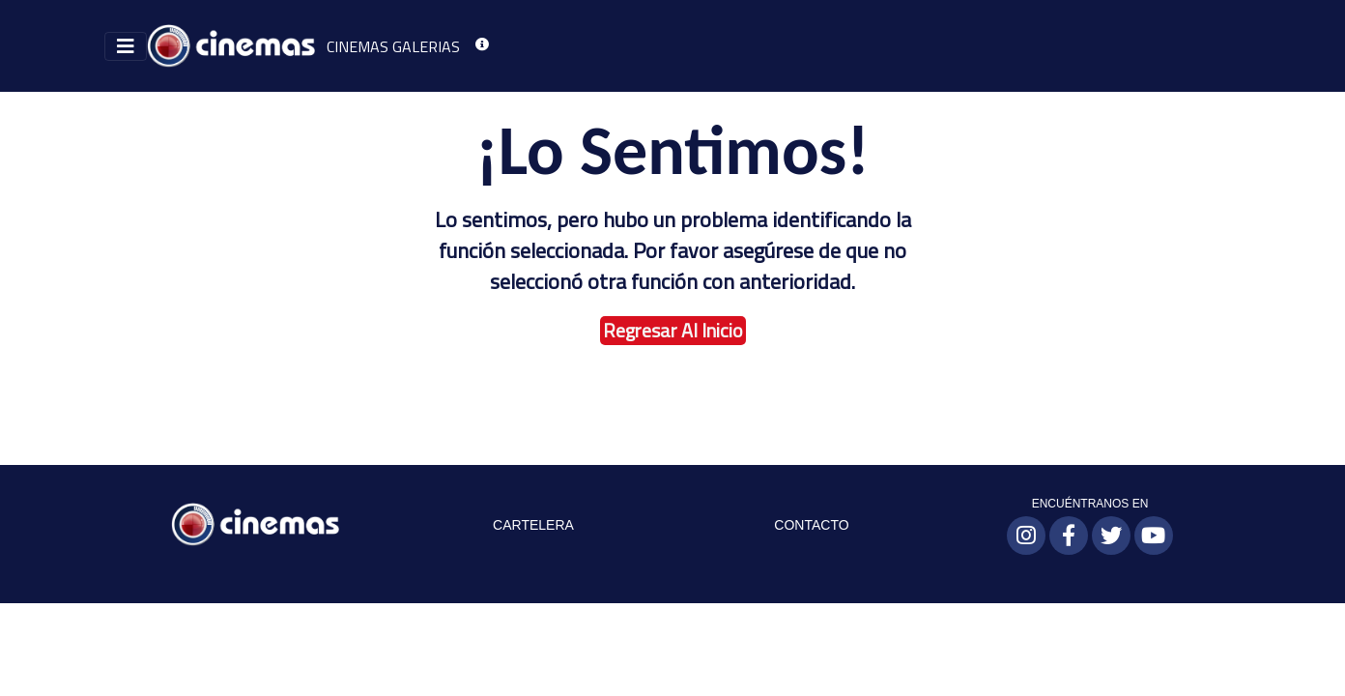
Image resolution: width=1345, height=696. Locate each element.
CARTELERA (533, 525)
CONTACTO (811, 525)
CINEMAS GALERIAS (393, 46)
